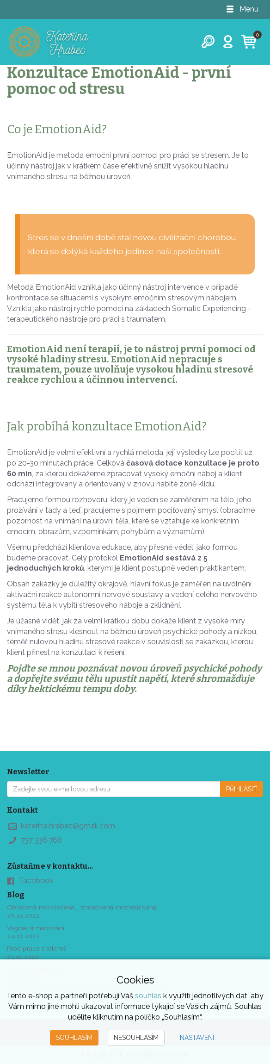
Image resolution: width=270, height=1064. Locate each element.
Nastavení (197, 1037)
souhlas (148, 995)
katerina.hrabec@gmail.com (68, 825)
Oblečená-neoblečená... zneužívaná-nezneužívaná (81, 907)
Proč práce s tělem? (37, 948)
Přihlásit (241, 789)
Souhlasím (74, 1037)
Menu (241, 9)
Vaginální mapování (36, 928)
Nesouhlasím (136, 1037)
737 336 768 (42, 840)
